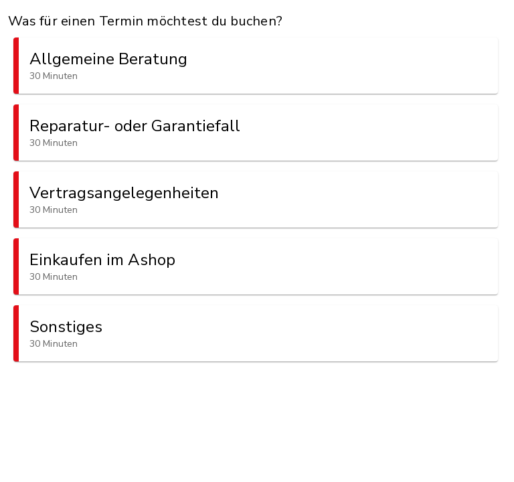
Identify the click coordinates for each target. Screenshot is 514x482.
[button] (255, 65)
